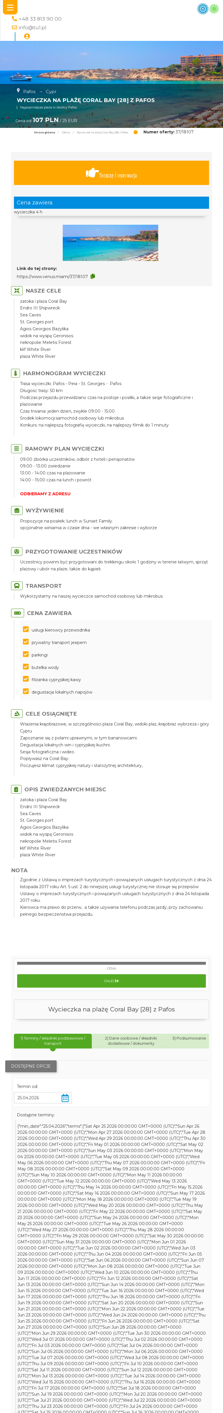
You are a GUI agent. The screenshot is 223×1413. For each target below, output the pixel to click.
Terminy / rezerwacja (111, 172)
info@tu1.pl (32, 27)
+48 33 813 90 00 (40, 19)
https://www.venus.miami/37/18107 (52, 276)
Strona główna (44, 132)
